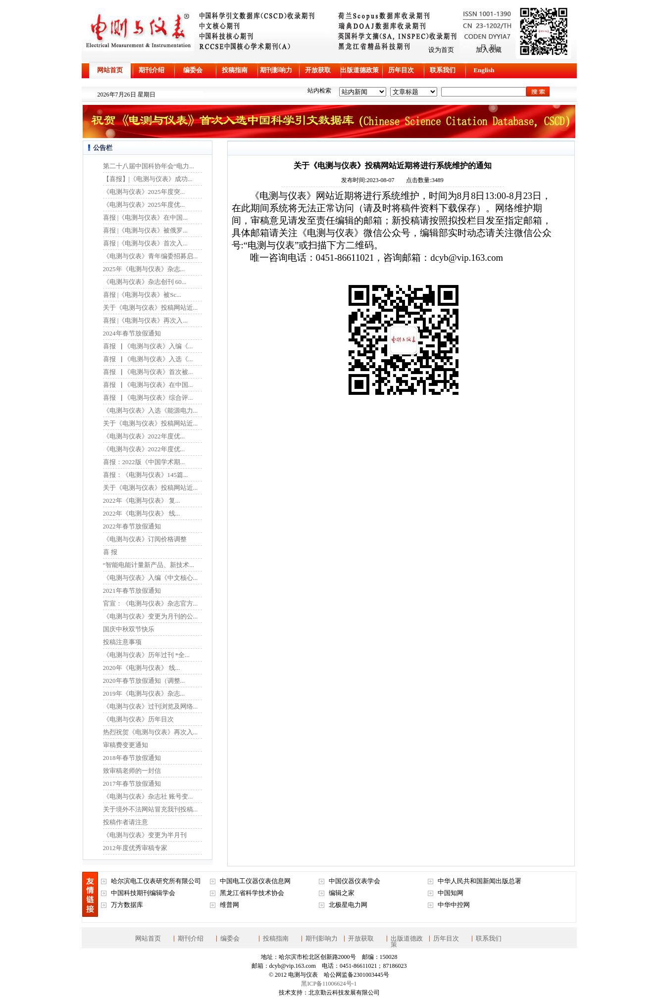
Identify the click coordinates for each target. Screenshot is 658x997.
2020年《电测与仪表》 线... (141, 667)
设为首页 (441, 49)
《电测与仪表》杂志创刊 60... (145, 281)
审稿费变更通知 (125, 745)
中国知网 (450, 893)
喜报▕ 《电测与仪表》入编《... (148, 346)
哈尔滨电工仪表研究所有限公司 (156, 881)
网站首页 (110, 70)
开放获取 (318, 70)
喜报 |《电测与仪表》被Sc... (142, 294)
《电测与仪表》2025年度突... (144, 191)
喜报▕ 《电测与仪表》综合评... (148, 397)
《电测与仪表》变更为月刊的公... (150, 616)
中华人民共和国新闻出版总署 (479, 881)
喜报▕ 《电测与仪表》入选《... (148, 359)
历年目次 (401, 70)
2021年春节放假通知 (132, 590)
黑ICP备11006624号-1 (328, 983)
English (484, 70)
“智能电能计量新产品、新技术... (149, 565)
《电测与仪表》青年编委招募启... (150, 256)
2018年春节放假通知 (132, 757)
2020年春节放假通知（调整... (144, 680)
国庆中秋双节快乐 (128, 629)
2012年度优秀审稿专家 (135, 848)
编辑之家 (341, 893)
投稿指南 (235, 70)
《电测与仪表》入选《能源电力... (150, 410)
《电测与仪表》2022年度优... (144, 436)
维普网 (229, 904)
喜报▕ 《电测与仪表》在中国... (148, 384)
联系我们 (443, 70)
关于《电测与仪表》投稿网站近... (150, 307)
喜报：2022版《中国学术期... (144, 462)
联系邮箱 (536, 49)
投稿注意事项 (122, 642)
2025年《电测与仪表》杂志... (144, 269)
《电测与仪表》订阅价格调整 (145, 539)
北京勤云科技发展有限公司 (344, 992)
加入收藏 (489, 49)
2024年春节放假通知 (132, 333)
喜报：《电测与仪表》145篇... (145, 474)
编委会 (192, 70)
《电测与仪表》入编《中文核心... (150, 577)
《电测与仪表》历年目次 (138, 719)
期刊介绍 (151, 70)
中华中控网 (454, 904)
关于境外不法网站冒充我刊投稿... (150, 809)
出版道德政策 (359, 70)
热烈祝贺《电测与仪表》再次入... (150, 732)
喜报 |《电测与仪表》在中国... (145, 217)
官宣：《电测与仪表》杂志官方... (150, 603)
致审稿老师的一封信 (132, 770)
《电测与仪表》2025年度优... (144, 204)
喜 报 (110, 552)
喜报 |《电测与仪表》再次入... (145, 320)
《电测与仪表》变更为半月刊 (145, 835)
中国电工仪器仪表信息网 (255, 881)
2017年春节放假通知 (132, 783)
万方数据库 (127, 904)
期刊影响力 (276, 70)
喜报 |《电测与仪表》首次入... (145, 243)
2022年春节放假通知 (132, 526)
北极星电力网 (348, 904)
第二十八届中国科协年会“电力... (149, 166)
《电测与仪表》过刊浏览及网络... (150, 706)
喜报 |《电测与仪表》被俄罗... (145, 230)
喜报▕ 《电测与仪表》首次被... (148, 372)
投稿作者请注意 (125, 822)
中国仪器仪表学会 (354, 881)
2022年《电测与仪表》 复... (141, 500)
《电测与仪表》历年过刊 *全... (146, 655)
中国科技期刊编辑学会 (143, 893)
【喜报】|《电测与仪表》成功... (148, 179)
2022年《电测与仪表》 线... (141, 513)
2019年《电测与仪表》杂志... (144, 693)
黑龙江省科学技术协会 (252, 893)
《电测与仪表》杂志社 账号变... (148, 796)
